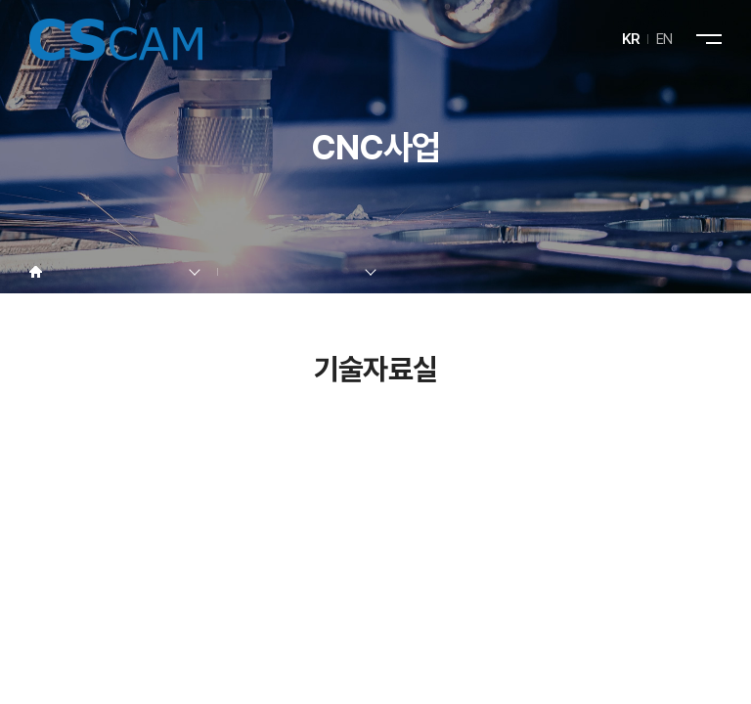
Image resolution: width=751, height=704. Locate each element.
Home (35, 272)
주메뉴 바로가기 (0, 0)
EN (664, 39)
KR (631, 39)
